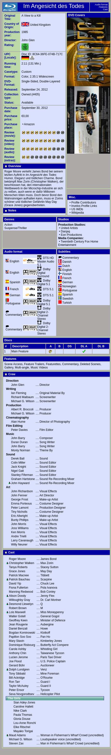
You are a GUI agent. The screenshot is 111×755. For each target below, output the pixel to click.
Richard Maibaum (22, 397)
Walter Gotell (17, 616)
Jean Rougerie (18, 624)
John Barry (18, 438)
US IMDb (77, 209)
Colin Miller (18, 462)
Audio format (101, 4)
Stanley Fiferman (22, 475)
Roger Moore (17, 559)
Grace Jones (17, 571)
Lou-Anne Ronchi (24, 723)
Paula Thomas (22, 714)
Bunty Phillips (19, 520)
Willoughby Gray (19, 600)
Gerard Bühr (17, 665)
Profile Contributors (83, 202)
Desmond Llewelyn (21, 604)
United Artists (69, 228)
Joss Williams (20, 528)
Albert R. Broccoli (22, 409)
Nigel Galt (17, 471)
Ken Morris (18, 532)
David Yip (15, 583)
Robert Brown (17, 608)
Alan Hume (18, 421)
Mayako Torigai (23, 731)
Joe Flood (15, 661)
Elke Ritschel (21, 727)
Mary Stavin (16, 641)
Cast (105, 9)
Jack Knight (18, 466)
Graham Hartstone (23, 479)
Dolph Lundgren (19, 669)
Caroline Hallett (23, 706)
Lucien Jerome (18, 657)
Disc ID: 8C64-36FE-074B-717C (42, 54)
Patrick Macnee (19, 575)
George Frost (19, 499)
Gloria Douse (21, 719)
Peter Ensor (16, 690)
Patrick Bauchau (19, 579)
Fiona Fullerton (18, 587)
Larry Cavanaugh (22, 540)
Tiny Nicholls (19, 511)
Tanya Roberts (18, 567)
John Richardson (22, 491)
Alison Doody (17, 595)
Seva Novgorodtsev (21, 694)
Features (103, 7)
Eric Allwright (19, 516)
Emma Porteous (21, 503)
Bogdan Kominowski (22, 632)
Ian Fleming (18, 393)
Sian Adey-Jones (24, 702)
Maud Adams (17, 735)
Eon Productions (71, 234)
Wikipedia (77, 212)
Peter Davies (19, 430)
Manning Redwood (21, 591)
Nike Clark (20, 710)
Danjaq (65, 231)
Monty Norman (20, 450)
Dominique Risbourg (22, 645)
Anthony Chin (17, 653)
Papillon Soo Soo (20, 636)
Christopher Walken (21, 563)
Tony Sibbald (17, 673)
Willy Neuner (19, 544)
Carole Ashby (17, 649)
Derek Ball (17, 458)
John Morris (18, 524)
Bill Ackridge (17, 677)
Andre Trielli (18, 536)
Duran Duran (19, 442)
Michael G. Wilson (22, 401)
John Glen (28, 40)
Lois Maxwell (17, 612)
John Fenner (19, 495)
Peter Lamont (19, 507)
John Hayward (20, 483)
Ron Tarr (14, 681)
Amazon (29, 124)
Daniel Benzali (18, 628)
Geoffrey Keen (18, 620)
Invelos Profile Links (84, 206)
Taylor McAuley (18, 686)
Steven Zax (16, 743)
